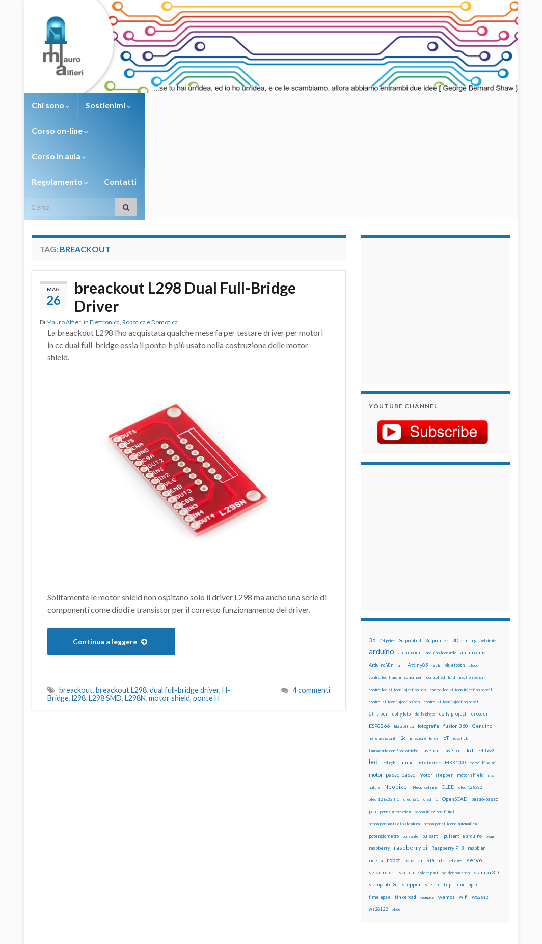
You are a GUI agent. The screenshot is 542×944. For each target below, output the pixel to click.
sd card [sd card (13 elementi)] (456, 784)
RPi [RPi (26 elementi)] (430, 784)
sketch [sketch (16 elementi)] (406, 796)
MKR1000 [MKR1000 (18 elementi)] (455, 686)
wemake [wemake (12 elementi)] (427, 820)
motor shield (169, 621)
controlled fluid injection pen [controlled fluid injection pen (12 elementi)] (395, 601)
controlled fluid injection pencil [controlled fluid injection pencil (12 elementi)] (455, 601)
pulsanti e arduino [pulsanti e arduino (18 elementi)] (463, 759)
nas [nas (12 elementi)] (491, 698)
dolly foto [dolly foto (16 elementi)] (401, 637)
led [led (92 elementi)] (373, 686)
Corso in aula (246, 105)
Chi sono (51, 105)
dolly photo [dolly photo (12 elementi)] (425, 637)
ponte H (206, 621)
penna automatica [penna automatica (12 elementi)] (395, 735)
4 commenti (311, 613)
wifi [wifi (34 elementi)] (463, 820)
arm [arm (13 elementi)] (400, 588)
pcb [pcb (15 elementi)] (372, 735)
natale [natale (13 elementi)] (374, 710)
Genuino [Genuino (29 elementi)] (482, 649)
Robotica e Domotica (150, 245)
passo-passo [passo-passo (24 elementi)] (484, 723)
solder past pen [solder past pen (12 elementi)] (456, 796)
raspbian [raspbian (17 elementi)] (476, 772)
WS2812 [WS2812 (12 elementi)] (480, 820)
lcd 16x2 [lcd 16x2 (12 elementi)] (485, 674)
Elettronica (105, 245)
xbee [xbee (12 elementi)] (396, 833)
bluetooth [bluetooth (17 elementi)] (454, 588)
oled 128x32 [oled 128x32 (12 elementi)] (470, 710)
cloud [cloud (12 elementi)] (474, 588)
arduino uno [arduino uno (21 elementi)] (472, 576)
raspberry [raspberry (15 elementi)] (379, 772)
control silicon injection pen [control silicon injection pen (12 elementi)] (394, 625)
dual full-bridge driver (184, 613)
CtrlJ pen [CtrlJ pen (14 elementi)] (378, 637)
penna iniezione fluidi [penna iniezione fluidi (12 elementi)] (434, 735)
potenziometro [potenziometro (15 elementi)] (384, 759)
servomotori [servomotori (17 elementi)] (382, 796)
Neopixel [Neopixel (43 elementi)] (396, 710)
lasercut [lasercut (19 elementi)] (431, 674)
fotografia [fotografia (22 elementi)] (428, 649)
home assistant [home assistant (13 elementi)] (382, 662)
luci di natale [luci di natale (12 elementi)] (428, 686)
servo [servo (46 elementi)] (474, 783)
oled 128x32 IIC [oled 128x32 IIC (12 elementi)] (384, 723)
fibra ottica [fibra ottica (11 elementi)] (404, 649)
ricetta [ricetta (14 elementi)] (376, 784)
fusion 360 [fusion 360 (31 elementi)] (455, 649)
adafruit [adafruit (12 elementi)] (488, 564)
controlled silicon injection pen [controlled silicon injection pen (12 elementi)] (397, 613)
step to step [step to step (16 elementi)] (438, 808)
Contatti (378, 105)
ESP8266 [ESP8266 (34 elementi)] (379, 649)
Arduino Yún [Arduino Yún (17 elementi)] (381, 588)
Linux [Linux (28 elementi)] (405, 686)
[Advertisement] (432, 233)
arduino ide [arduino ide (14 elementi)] (410, 576)
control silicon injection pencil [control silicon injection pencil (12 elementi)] (452, 625)
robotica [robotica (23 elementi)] (413, 784)
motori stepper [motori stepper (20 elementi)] (436, 698)
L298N (135, 621)
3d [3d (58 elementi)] (372, 563)
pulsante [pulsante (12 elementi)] (410, 759)
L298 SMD (105, 621)
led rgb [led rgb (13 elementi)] (388, 686)
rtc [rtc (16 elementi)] (442, 784)
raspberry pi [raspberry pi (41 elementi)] (410, 771)
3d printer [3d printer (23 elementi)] (436, 564)
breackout (76, 613)
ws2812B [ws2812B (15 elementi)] (378, 833)
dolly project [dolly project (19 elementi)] (453, 637)
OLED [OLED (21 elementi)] (448, 710)
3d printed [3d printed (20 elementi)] (410, 564)
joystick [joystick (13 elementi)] (460, 662)
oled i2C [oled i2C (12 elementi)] (411, 723)
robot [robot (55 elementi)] (393, 783)
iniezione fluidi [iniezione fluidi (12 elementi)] (424, 662)
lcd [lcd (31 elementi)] (470, 674)
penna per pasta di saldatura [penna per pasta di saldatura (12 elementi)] (394, 747)
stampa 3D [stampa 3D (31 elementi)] (486, 796)
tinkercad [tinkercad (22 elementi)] (405, 820)
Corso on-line (175, 105)
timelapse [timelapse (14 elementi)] (380, 820)
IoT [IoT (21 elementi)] (445, 662)
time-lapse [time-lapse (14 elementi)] (467, 808)
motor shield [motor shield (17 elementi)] (470, 698)
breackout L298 (121, 613)
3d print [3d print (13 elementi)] (387, 564)
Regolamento (317, 105)
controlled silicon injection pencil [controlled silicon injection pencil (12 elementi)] (461, 613)
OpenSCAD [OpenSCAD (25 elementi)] (454, 723)
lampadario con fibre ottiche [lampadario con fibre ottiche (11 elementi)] (393, 674)
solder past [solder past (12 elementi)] (428, 796)
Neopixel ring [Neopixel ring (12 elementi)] (425, 710)
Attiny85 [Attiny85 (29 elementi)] (418, 588)
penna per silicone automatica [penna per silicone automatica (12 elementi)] (450, 747)
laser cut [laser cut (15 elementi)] (453, 674)
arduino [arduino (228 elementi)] (381, 575)
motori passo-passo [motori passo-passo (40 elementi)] (392, 698)
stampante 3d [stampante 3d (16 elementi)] (383, 808)
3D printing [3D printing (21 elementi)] (464, 564)
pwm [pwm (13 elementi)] (490, 759)
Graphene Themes (117, 931)
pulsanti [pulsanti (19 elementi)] (431, 759)
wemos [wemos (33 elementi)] (446, 820)
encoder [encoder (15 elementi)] (479, 637)
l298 (79, 621)
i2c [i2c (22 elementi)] (402, 662)
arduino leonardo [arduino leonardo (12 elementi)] (441, 576)
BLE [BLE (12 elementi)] (436, 588)
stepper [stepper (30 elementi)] (411, 808)
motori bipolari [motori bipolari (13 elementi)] (483, 686)
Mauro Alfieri (64, 245)
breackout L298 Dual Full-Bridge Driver (185, 220)
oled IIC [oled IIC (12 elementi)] (430, 723)
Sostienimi (108, 105)
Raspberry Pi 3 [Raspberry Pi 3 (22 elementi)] (447, 772)
